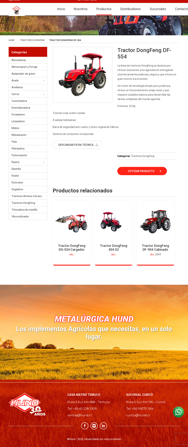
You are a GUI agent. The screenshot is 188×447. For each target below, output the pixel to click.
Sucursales (158, 6)
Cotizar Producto (141, 171)
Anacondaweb (112, 439)
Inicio (61, 6)
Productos (104, 6)
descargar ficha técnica (75, 144)
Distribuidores (130, 6)
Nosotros (81, 6)
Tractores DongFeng (32, 40)
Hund (12, 40)
